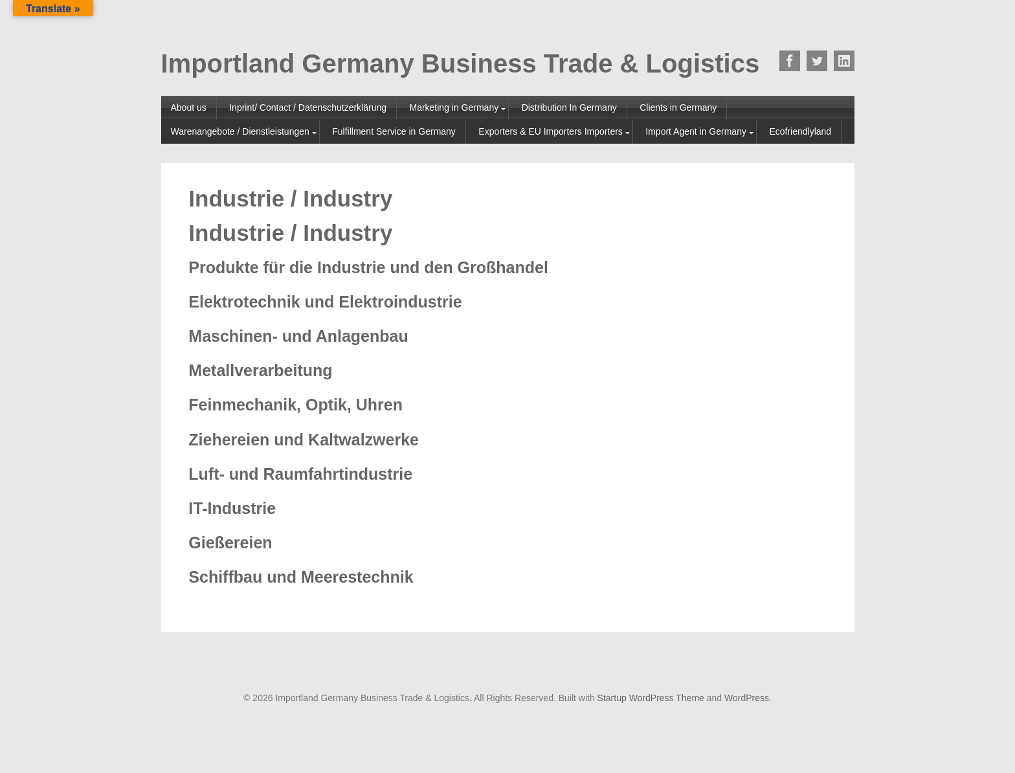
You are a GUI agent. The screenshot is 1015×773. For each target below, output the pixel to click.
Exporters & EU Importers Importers (550, 131)
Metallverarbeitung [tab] (260, 370)
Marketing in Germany (453, 107)
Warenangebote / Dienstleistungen (240, 131)
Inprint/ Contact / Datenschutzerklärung (307, 107)
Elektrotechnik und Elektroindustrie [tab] (325, 302)
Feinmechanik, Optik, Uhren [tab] (295, 405)
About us (188, 107)
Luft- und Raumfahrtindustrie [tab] (300, 474)
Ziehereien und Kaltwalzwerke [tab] (303, 439)
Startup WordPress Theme (650, 698)
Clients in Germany (678, 107)
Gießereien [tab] (230, 542)
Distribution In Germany (569, 107)
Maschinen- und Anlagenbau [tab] (298, 336)
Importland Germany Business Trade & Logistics (460, 63)
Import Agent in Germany (695, 131)
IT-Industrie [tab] (232, 508)
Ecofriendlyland (800, 131)
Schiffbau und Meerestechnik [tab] (300, 577)
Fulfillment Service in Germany (394, 131)
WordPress (746, 698)
